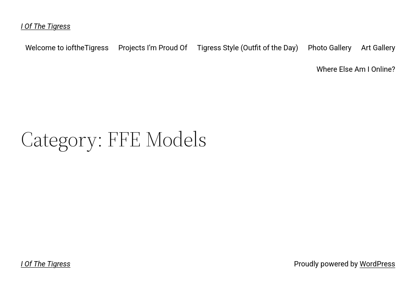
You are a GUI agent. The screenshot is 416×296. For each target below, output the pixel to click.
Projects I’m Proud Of (152, 47)
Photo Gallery (329, 47)
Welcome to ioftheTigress (66, 47)
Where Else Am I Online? (355, 69)
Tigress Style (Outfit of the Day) (247, 47)
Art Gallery (378, 47)
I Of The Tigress (45, 26)
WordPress (377, 264)
